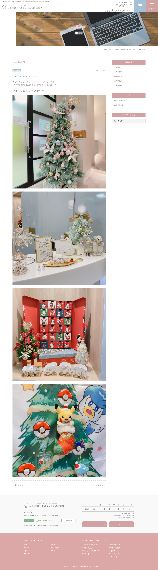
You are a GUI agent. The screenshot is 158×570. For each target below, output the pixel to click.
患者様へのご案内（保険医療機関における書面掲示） (42, 526)
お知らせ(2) (118, 105)
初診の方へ (54, 545)
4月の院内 (118, 76)
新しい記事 (19, 485)
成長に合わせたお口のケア (90, 551)
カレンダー (121, 524)
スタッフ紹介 (55, 548)
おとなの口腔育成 (114, 548)
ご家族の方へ (86, 554)
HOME (26, 545)
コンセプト (27, 548)
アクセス (94, 524)
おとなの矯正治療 (114, 545)
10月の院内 (118, 67)
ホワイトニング (114, 557)
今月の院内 (16, 70)
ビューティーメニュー (116, 554)
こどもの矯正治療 (87, 548)
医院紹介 (26, 551)
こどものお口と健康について (91, 545)
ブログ (53, 551)
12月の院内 (118, 81)
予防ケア (112, 551)
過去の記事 (99, 485)
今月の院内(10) (119, 100)
